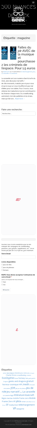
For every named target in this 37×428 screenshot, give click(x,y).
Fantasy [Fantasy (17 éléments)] (21, 378)
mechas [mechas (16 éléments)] (10, 398)
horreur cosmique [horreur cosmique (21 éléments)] (10, 384)
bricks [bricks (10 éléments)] (28, 373)
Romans (5, 270)
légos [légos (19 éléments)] (4, 398)
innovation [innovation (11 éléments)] (7, 388)
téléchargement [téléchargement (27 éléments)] (27, 404)
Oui (4, 285)
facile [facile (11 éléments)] (16, 378)
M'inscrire (6, 290)
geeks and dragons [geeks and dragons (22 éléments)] (17, 381)
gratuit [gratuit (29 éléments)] (30, 381)
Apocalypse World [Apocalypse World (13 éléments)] (13, 373)
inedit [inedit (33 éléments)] (26, 384)
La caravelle (5, 73)
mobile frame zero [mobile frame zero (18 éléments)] (21, 398)
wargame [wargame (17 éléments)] (20, 409)
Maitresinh (6, 72)
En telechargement (26, 72)
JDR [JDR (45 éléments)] (13, 388)
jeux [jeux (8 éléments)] (21, 392)
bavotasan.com (26, 424)
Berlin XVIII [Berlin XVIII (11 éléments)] (22, 373)
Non (4, 282)
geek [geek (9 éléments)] (30, 378)
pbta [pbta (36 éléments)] (18, 401)
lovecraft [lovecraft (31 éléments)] (29, 395)
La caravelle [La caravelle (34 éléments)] (28, 391)
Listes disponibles (8, 262)
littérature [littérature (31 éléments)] (19, 395)
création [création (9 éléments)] (28, 375)
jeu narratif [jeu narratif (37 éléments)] (13, 391)
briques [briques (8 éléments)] (32, 373)
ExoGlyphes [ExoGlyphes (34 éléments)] (8, 377)
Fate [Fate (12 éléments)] (26, 378)
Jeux (34, 72)
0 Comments (13, 73)
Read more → (20, 99)
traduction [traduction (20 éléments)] (13, 405)
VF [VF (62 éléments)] (14, 408)
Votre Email (6, 254)
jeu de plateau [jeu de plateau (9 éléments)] (22, 388)
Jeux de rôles (7, 265)
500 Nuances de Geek (18, 10)
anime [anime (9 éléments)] (4, 373)
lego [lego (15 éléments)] (12, 395)
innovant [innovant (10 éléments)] (32, 385)
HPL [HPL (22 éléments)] (21, 384)
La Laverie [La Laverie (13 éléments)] (6, 395)
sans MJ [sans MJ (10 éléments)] (28, 401)
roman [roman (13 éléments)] (23, 401)
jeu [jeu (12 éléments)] (16, 388)
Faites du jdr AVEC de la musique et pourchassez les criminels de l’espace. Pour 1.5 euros (18, 57)
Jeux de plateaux (8, 267)
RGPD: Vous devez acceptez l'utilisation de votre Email (18, 276)
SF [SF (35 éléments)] (7, 404)
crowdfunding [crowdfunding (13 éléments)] (21, 375)
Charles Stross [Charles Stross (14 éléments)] (11, 375)
